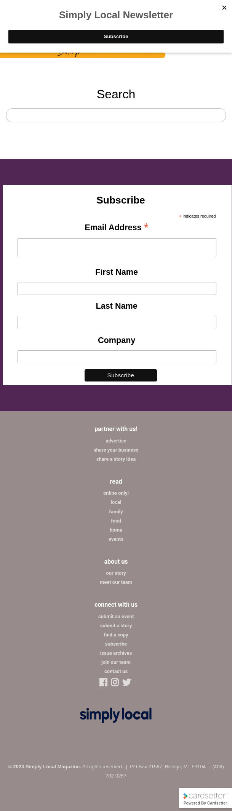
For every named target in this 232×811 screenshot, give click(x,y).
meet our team (116, 582)
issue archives (116, 653)
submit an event (116, 616)
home (116, 530)
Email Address (117, 228)
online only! (116, 493)
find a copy (116, 635)
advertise (116, 441)
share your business (116, 450)
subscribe (116, 644)
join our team (116, 662)
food (116, 521)
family (116, 511)
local (116, 502)
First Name (116, 272)
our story (116, 573)
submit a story (116, 625)
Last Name (117, 306)
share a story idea (116, 459)
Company (116, 340)
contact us (116, 671)
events (116, 539)
